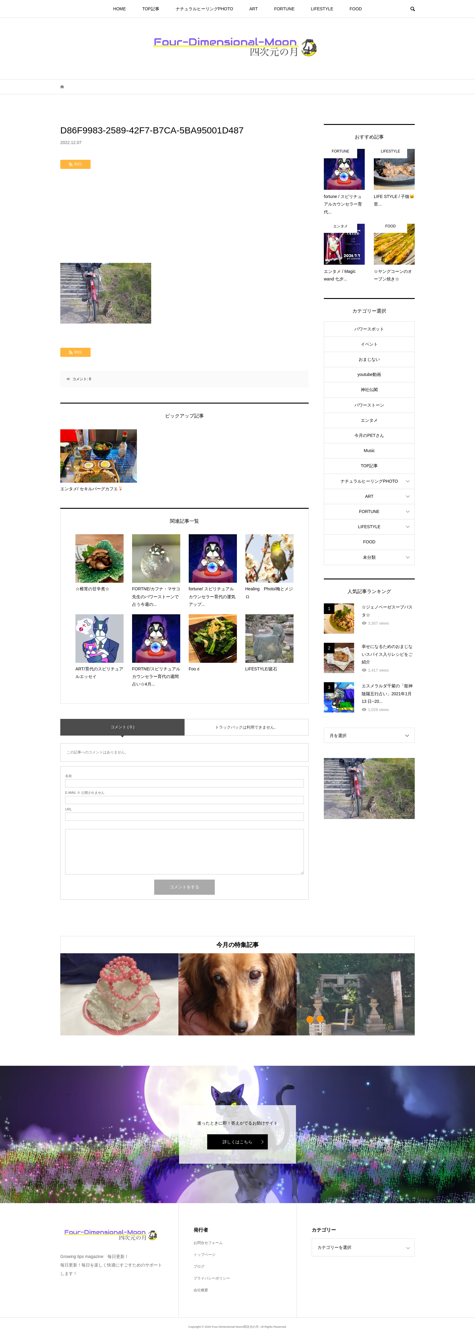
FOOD (356, 8)
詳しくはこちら (237, 1141)
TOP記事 (150, 8)
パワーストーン (369, 405)
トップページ (204, 1255)
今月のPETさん (369, 435)
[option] (119, 994)
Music (369, 450)
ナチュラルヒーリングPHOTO (204, 8)
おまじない (369, 359)
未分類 (369, 557)
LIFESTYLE (322, 8)
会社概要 (201, 1290)
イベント (369, 344)
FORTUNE (284, 8)
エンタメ (369, 420)
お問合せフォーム (208, 1243)
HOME (119, 8)
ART (253, 8)
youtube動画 (369, 374)
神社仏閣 (369, 389)
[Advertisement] (184, 217)
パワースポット (369, 329)
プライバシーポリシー (212, 1278)
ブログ (199, 1266)
